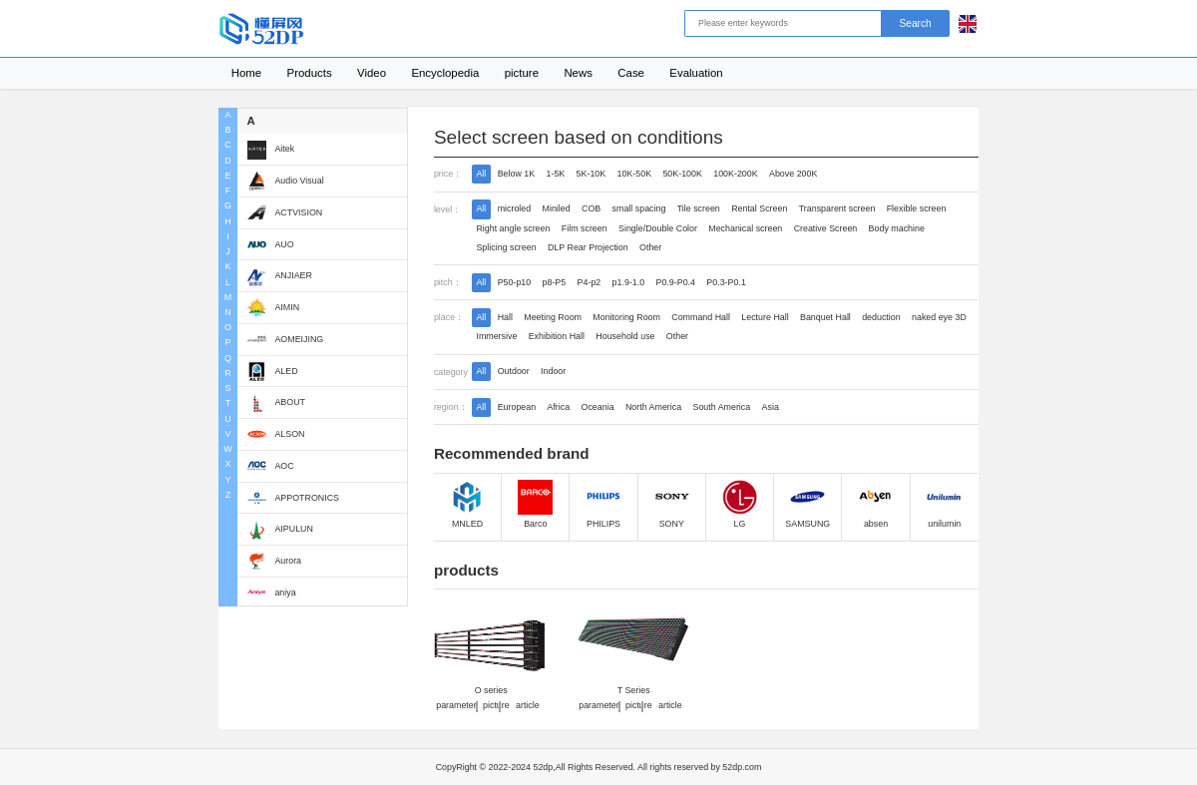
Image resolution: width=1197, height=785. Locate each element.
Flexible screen (917, 208)
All (481, 174)
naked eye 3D (939, 317)
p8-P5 (555, 282)
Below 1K (517, 174)
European (517, 407)
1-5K (555, 174)
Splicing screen (506, 247)
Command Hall (700, 317)
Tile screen (698, 208)
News (578, 73)
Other (650, 247)
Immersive (496, 336)
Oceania (598, 407)
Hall (505, 317)
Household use (625, 336)
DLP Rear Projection (588, 247)
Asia (770, 407)
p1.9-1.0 (628, 282)
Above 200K (793, 174)
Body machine (897, 228)
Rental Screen (759, 208)
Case (630, 73)
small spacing (639, 208)
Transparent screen (837, 208)
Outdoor (514, 371)
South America (722, 407)
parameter (456, 706)
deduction (881, 317)
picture (522, 73)
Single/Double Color (657, 228)
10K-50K (634, 174)
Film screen (584, 228)
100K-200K (735, 174)
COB (591, 208)
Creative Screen (826, 228)
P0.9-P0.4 (675, 282)
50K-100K (681, 174)
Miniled (557, 208)
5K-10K (591, 174)
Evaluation (695, 73)
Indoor (553, 371)
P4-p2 (589, 282)
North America (653, 407)
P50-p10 (515, 282)
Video (371, 73)
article (528, 706)
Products (309, 73)
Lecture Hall (764, 317)
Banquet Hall (825, 317)
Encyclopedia (445, 73)
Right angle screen (513, 228)
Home (246, 73)
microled (515, 208)
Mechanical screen (745, 228)
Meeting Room (553, 317)
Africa (558, 407)
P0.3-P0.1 (725, 282)
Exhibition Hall (557, 336)
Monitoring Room (626, 317)
